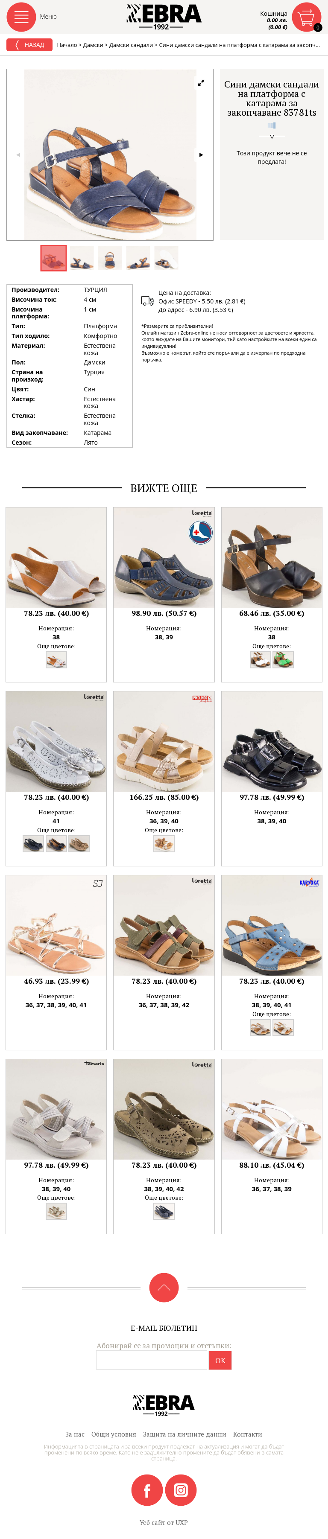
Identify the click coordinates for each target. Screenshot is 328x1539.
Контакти (247, 1434)
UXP (182, 1522)
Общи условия (113, 1434)
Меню (48, 16)
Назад (29, 45)
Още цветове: (56, 646)
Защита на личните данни (184, 1434)
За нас (75, 1434)
